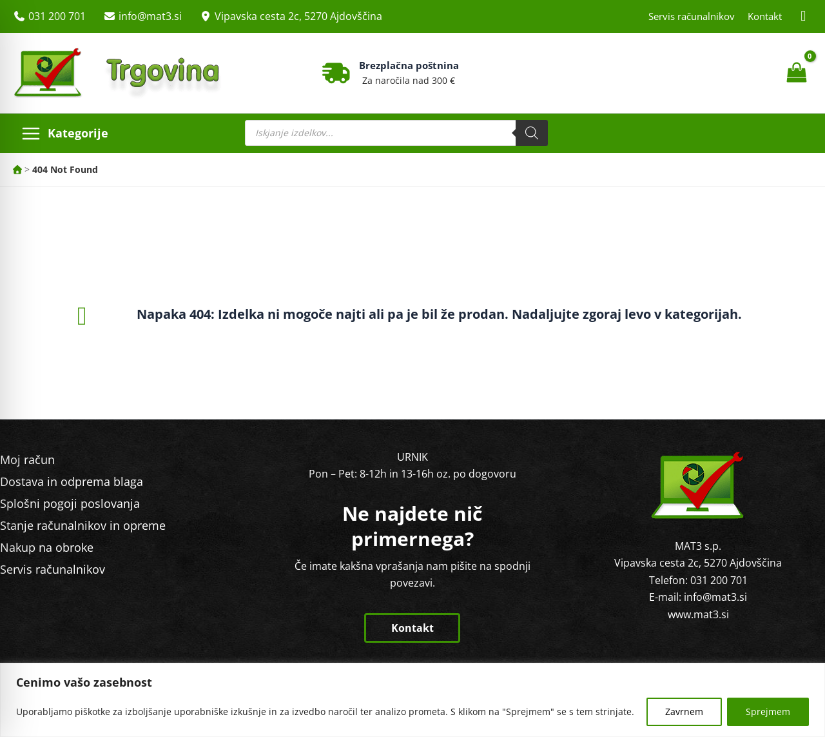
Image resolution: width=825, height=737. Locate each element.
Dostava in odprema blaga (71, 481)
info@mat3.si (150, 16)
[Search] (532, 133)
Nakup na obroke (46, 547)
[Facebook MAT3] (804, 16)
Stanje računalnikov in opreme (83, 525)
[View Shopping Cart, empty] (796, 73)
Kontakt (765, 16)
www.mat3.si (698, 614)
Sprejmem (768, 711)
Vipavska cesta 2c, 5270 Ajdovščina (298, 16)
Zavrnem (684, 711)
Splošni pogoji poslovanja (70, 503)
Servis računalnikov (691, 16)
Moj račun (27, 459)
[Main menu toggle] (64, 133)
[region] (412, 700)
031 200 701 (57, 16)
